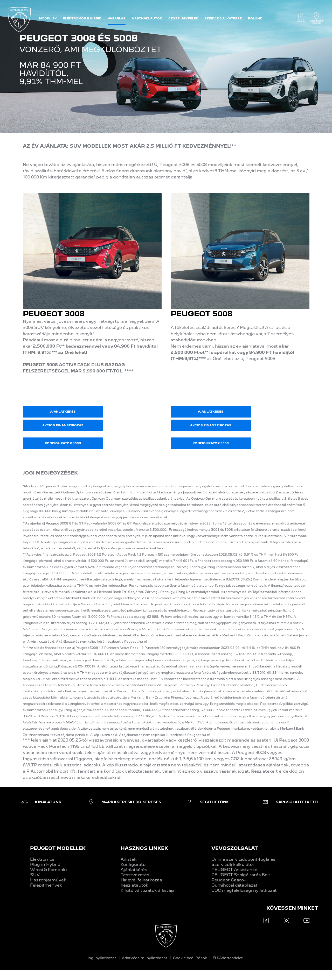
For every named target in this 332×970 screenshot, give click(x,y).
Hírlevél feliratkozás (141, 880)
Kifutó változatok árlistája (148, 890)
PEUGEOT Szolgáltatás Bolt (240, 874)
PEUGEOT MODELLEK (58, 848)
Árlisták (129, 859)
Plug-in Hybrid (45, 864)
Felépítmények (46, 885)
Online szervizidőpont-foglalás (243, 859)
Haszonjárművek (48, 880)
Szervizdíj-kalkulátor (232, 864)
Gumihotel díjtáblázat (234, 885)
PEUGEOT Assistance (234, 869)
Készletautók (134, 885)
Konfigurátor (134, 864)
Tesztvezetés (135, 874)
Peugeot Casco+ (229, 880)
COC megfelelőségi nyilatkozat (244, 890)
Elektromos (42, 859)
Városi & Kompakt (48, 869)
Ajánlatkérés (134, 869)
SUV (35, 874)
